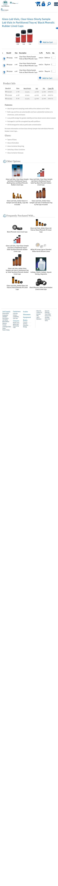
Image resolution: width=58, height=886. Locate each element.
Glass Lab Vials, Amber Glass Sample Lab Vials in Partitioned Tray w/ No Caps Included (41, 196)
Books (25, 320)
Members (38, 319)
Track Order (48, 314)
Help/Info (47, 319)
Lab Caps (15, 318)
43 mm (37, 98)
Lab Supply (6, 311)
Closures (16, 321)
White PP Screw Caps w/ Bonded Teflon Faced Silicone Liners (41, 247)
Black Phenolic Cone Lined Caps (17, 229)
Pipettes (4, 323)
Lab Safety (5, 320)
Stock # (8, 53)
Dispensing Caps (16, 326)
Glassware (26, 314)
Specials (47, 311)
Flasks (4, 328)
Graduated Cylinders (5, 315)
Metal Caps (16, 324)
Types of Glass (12, 139)
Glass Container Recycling (15, 146)
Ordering (47, 312)
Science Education (25, 324)
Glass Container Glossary (15, 153)
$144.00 (47, 71)
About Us (38, 311)
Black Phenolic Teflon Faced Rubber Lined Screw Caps (41, 284)
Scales (25, 312)
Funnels (4, 325)
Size (16, 53)
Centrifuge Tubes (6, 326)
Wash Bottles (5, 321)
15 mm (44, 92)
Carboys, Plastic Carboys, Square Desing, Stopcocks (40, 266)
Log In (37, 317)
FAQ (37, 315)
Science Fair (48, 315)
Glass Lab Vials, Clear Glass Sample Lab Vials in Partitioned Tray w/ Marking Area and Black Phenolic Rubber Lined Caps (17, 175)
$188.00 (47, 58)
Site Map (47, 317)
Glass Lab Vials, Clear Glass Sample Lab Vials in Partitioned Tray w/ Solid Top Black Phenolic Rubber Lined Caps (41, 177)
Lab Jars (15, 315)
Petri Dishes (5, 318)
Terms (46, 320)
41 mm (37, 95)
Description (22, 53)
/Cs (48, 53)
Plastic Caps (16, 322)
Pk (41, 53)
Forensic (25, 322)
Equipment (27, 317)
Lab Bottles (16, 316)
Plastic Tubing (5, 330)
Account (38, 314)
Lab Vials (15, 313)
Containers (17, 311)
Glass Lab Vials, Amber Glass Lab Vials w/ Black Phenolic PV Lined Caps (40, 226)
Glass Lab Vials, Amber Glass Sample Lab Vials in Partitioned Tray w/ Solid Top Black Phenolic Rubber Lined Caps (17, 264)
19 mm (44, 98)
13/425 (27, 92)
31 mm (37, 92)
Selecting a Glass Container (16, 149)
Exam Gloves (5, 313)
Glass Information (13, 143)
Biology (25, 327)
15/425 (27, 95)
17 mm (44, 95)
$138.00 (47, 64)
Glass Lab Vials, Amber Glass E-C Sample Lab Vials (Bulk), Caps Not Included (17, 198)
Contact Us (39, 312)
